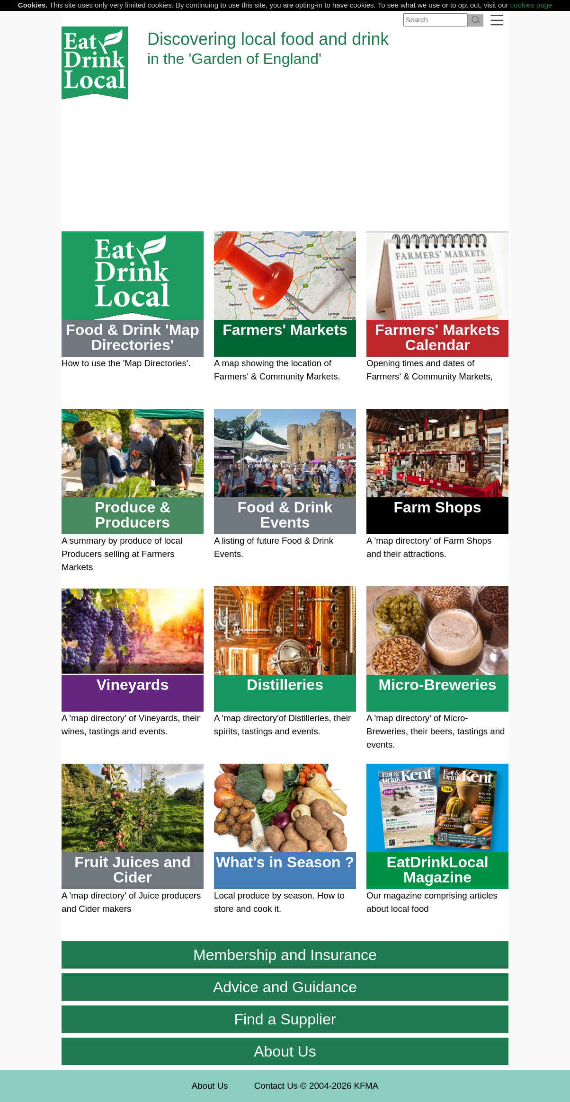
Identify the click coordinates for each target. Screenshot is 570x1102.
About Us (285, 1051)
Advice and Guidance (285, 987)
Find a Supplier (285, 1019)
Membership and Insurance (285, 954)
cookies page (531, 5)
